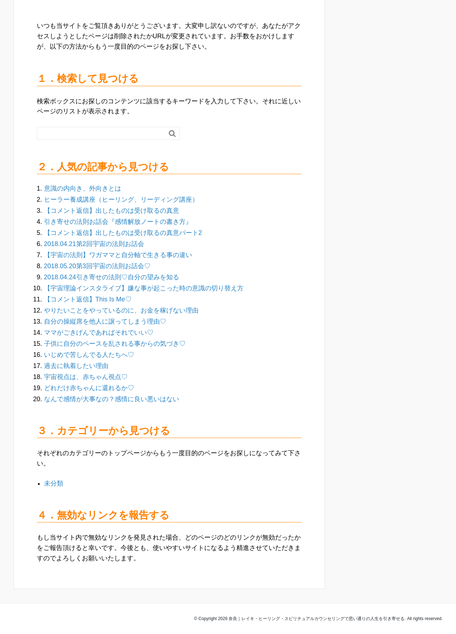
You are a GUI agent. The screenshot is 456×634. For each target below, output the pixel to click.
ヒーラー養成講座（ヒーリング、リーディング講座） (121, 199)
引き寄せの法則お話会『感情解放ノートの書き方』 (118, 221)
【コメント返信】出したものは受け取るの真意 (111, 210)
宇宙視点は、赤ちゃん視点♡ (86, 376)
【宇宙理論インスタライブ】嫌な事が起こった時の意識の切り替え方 (144, 288)
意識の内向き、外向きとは (82, 188)
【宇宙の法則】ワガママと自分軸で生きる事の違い (118, 255)
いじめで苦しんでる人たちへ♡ (89, 354)
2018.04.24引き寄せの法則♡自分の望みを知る (111, 277)
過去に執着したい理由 (76, 365)
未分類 (53, 483)
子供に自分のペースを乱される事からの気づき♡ (115, 343)
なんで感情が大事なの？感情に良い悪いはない (111, 399)
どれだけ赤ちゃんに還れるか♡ (89, 388)
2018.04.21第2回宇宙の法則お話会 (94, 243)
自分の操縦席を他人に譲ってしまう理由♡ (105, 321)
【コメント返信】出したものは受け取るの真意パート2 (123, 232)
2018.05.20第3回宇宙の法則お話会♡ (97, 266)
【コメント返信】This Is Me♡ (88, 299)
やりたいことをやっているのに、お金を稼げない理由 (121, 310)
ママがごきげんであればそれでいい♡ (98, 332)
